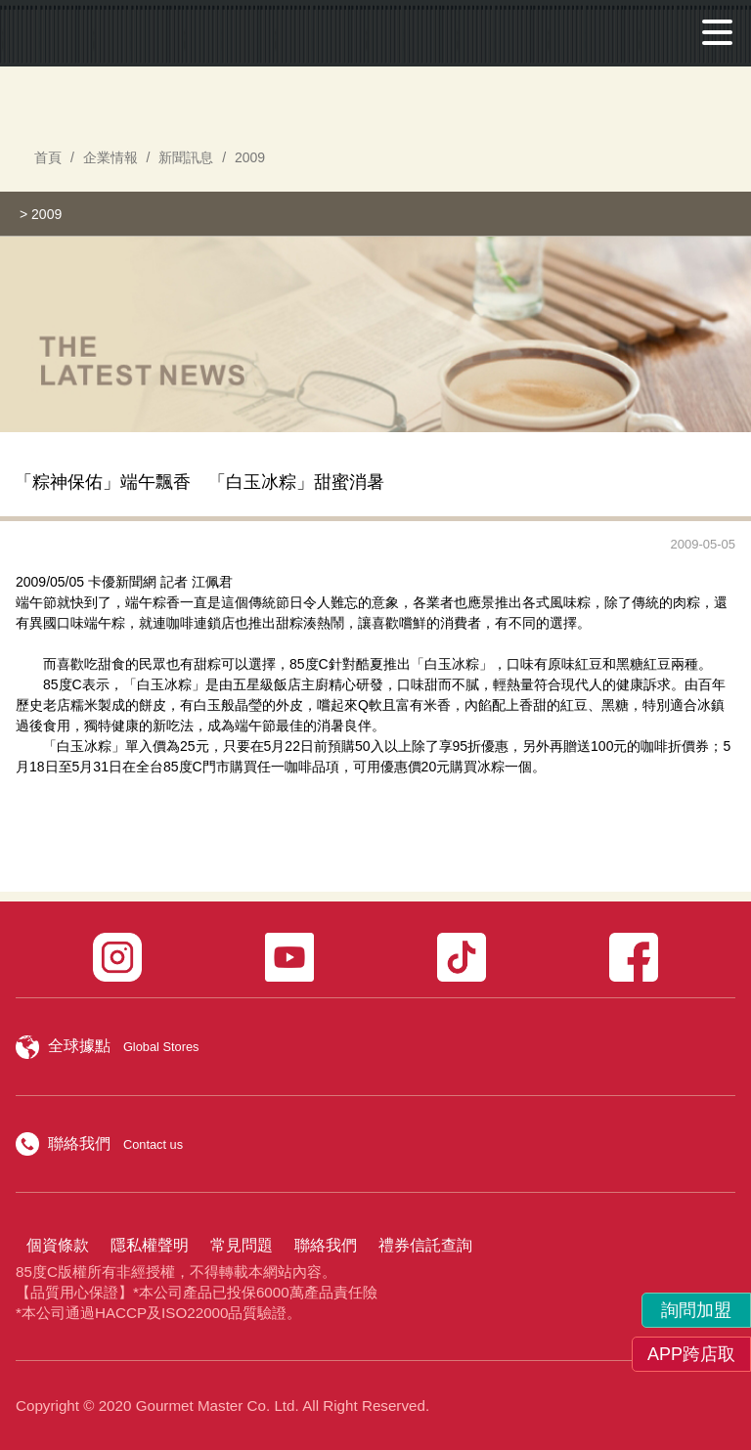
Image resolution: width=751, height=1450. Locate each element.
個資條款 (57, 1245)
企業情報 (110, 157)
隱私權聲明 (149, 1245)
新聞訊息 (185, 157)
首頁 (48, 157)
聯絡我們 (325, 1245)
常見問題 (241, 1245)
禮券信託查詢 (425, 1245)
